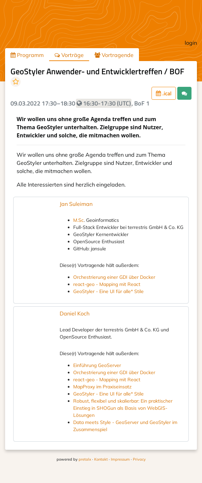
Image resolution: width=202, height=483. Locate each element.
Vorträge (69, 55)
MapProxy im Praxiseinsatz (102, 387)
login (191, 42)
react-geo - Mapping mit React (106, 284)
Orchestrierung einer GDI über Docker (114, 277)
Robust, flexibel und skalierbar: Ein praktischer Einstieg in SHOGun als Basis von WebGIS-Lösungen (123, 408)
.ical (163, 93)
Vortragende (114, 55)
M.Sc (78, 220)
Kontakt (101, 459)
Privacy (139, 459)
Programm (27, 55)
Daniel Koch (74, 313)
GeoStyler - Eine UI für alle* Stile (108, 291)
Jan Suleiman (76, 203)
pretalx (85, 459)
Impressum (120, 459)
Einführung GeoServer (97, 365)
